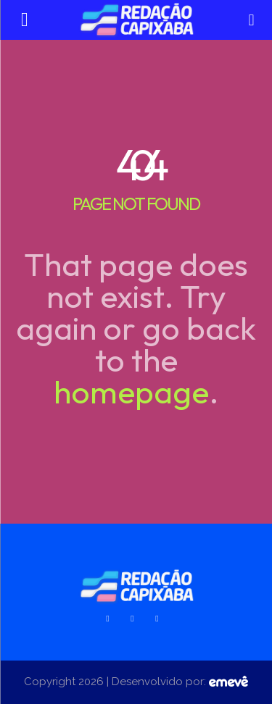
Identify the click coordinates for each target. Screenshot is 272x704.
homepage (131, 391)
